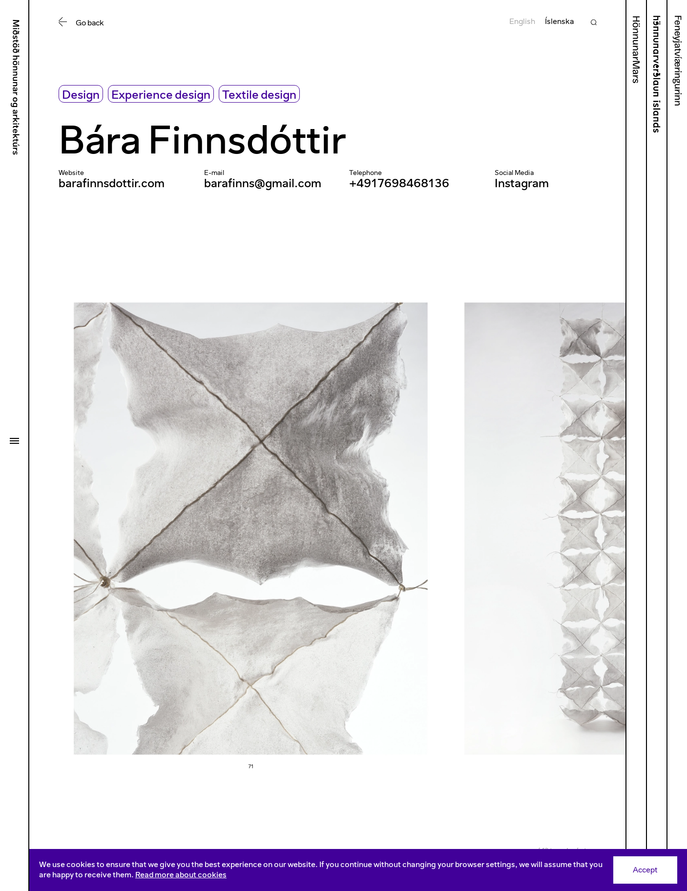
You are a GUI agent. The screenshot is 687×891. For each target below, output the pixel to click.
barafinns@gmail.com (262, 183)
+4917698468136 (399, 183)
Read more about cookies (181, 874)
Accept (645, 869)
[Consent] (358, 870)
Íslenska (559, 21)
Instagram (522, 183)
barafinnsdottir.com (112, 183)
